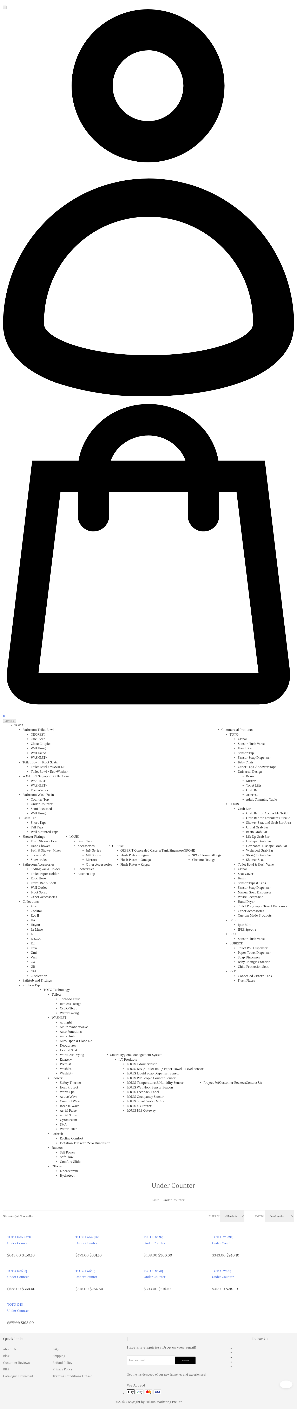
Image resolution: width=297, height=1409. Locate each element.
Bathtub (57, 1134)
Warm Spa (67, 1092)
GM (33, 971)
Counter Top (40, 799)
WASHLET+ (39, 758)
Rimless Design (70, 1004)
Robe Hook (38, 878)
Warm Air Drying (72, 1055)
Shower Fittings (33, 837)
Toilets (56, 994)
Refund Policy (62, 1363)
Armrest (252, 795)
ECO (233, 934)
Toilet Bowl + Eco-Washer (49, 772)
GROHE (189, 850)
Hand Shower (40, 846)
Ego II (35, 915)
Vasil (34, 957)
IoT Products (128, 1059)
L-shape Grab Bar (258, 841)
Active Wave (68, 1097)
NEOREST (38, 734)
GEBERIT (118, 846)
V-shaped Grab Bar (259, 850)
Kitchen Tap (31, 985)
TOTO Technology (56, 990)
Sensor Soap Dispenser (254, 758)
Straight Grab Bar (258, 855)
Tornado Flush (70, 999)
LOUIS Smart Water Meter (146, 1101)
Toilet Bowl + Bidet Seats (40, 762)
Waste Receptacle (250, 897)
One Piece (38, 739)
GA (33, 962)
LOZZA (36, 939)
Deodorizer (68, 1045)
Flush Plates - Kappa (135, 864)
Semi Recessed (41, 809)
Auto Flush (67, 1036)
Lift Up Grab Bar (258, 837)
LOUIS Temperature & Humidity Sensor (155, 1083)
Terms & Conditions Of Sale (72, 1376)
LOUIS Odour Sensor (142, 1064)
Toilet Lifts (254, 785)
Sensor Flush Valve (251, 744)
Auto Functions (71, 1032)
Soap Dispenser (249, 957)
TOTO (18, 725)
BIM (6, 1369)
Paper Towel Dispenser (254, 953)
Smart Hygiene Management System (136, 1055)
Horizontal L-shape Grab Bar (266, 846)
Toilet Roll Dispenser (253, 948)
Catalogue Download (18, 1376)
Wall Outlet (39, 888)
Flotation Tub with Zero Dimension (85, 1143)
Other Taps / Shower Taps (257, 767)
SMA (63, 1124)
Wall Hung (38, 748)
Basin (250, 776)
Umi (34, 953)
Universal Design (250, 772)
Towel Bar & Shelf (43, 883)
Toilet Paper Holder (45, 874)
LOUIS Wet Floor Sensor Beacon (150, 1087)
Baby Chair (245, 762)
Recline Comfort (71, 1138)
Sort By (259, 1216)
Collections (30, 902)
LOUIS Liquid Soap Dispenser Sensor (153, 1073)
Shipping (59, 1356)
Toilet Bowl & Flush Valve (256, 864)
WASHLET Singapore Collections (46, 776)
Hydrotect (67, 1175)
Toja (34, 948)
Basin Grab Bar (256, 832)
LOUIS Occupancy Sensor (145, 1097)
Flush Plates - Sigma (134, 855)
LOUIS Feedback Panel (143, 1092)
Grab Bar (252, 790)
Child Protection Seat (253, 967)
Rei (33, 943)
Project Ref (211, 1083)
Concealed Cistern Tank (255, 976)
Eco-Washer (39, 790)
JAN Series (93, 850)
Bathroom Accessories (38, 864)
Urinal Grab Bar (257, 827)
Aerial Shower (70, 1115)
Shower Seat (255, 860)
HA (33, 920)
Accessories (86, 846)
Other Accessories (44, 897)
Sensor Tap (246, 753)
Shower (57, 1078)
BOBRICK (236, 943)
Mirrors (91, 860)
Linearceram (69, 1171)
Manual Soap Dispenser (254, 892)
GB (33, 967)
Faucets (57, 1148)
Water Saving (69, 1013)
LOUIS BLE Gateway (141, 1110)
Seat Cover (245, 874)
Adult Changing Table (261, 799)
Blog (6, 1356)
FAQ (56, 1349)
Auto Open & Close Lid (76, 1041)
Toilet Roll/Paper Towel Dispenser (262, 906)
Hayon (35, 925)
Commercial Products (236, 730)
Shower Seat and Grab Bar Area (268, 823)
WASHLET (38, 781)
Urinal (242, 739)
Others (56, 1166)
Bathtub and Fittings (37, 980)
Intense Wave (69, 1106)
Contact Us (254, 1083)
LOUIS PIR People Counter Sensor (151, 1078)
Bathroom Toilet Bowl (38, 730)
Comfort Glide (70, 1162)
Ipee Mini (244, 925)
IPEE (233, 920)
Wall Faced (38, 753)
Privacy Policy (63, 1369)
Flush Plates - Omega (135, 860)
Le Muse (37, 929)
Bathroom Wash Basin (38, 795)
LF (32, 934)
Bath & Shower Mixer (46, 850)
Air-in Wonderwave (74, 1027)
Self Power (67, 1152)
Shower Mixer (41, 855)
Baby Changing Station (254, 962)
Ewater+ (66, 1059)
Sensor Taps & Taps (252, 883)
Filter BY (214, 1216)
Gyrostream (68, 1120)
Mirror (251, 781)
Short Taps (38, 823)
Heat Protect (69, 1087)
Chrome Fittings (203, 860)
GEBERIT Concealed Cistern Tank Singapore (152, 850)
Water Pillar (68, 1129)
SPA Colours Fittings (206, 855)
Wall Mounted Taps (44, 832)
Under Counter (42, 804)
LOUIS (74, 837)
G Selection (39, 976)
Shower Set (39, 860)
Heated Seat (68, 1050)
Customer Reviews (232, 1083)
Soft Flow (66, 1157)
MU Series (93, 855)
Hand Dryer (246, 748)
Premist (65, 1064)
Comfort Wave (70, 1101)
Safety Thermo (70, 1083)
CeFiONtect (68, 1008)
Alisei (34, 906)
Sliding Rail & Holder (45, 869)
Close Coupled (41, 744)
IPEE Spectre (247, 929)
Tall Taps (37, 827)
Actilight (66, 1022)
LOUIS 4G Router (139, 1106)
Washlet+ (66, 1073)
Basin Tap (29, 818)
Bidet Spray (39, 892)
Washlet (65, 1069)
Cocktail (36, 911)
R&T (233, 971)
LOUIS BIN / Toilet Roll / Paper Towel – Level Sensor (165, 1069)
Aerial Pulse (68, 1110)
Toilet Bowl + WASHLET (48, 767)
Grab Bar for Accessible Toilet (267, 813)
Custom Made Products (255, 915)
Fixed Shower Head (44, 841)
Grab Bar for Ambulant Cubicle (268, 818)
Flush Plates (246, 980)
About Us (9, 1349)
